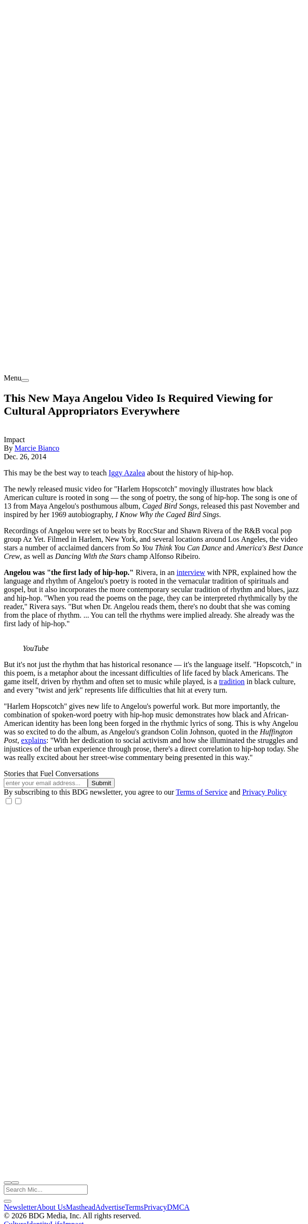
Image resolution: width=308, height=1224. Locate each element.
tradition (232, 681)
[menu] (25, 380)
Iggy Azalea (127, 473)
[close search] (7, 1201)
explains (33, 740)
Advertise (110, 1207)
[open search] (7, 1182)
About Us (51, 1207)
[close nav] (15, 1182)
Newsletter (20, 1207)
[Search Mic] (46, 1190)
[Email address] (46, 783)
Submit (101, 783)
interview (190, 572)
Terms (134, 1207)
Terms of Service (201, 792)
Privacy (155, 1207)
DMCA (178, 1207)
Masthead (80, 1207)
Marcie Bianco (37, 448)
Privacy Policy (264, 792)
